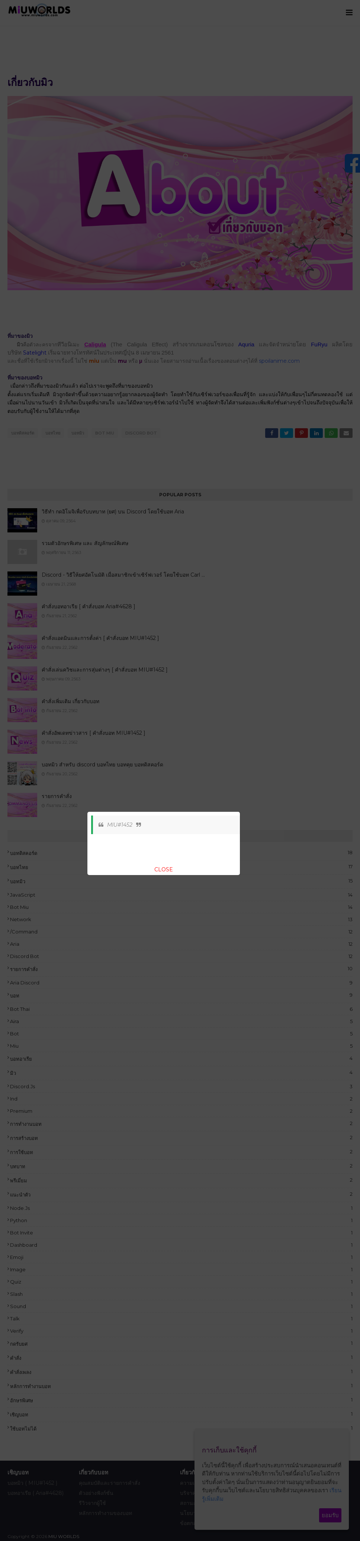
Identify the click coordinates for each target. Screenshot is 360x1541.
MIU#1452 (119, 824)
